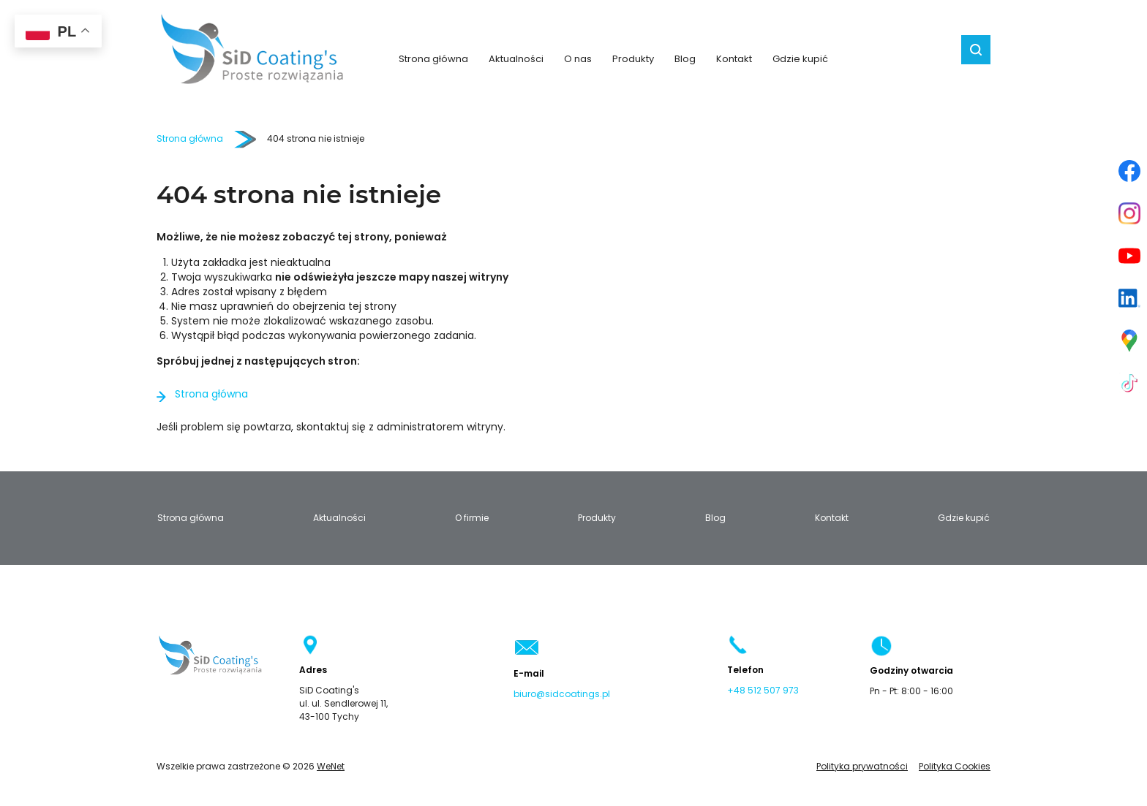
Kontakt (734, 59)
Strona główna (433, 59)
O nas (578, 59)
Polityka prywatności (862, 766)
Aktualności (516, 59)
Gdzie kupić (800, 59)
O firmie (472, 518)
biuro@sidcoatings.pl (562, 694)
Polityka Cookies (954, 766)
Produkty (633, 59)
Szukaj (975, 49)
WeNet (331, 766)
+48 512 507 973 (763, 690)
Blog (685, 59)
